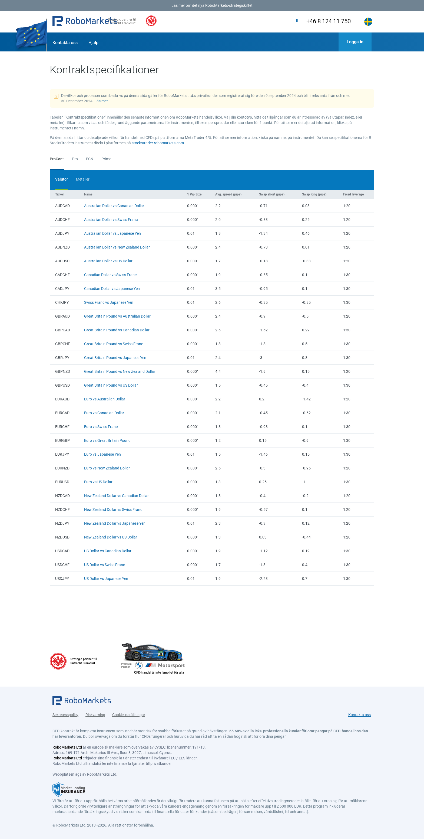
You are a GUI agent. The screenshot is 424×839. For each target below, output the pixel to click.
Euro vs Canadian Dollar (104, 413)
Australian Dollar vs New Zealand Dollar (117, 247)
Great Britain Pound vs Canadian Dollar (117, 330)
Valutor (61, 179)
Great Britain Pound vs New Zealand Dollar (119, 371)
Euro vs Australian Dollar (104, 399)
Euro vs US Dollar (98, 482)
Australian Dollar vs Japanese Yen (112, 233)
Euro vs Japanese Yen (102, 454)
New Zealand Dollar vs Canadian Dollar (116, 496)
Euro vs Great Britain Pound (107, 440)
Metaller (83, 179)
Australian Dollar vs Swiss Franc (111, 219)
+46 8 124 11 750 (322, 21)
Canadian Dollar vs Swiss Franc (110, 275)
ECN (89, 159)
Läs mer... (102, 101)
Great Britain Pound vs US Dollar (111, 385)
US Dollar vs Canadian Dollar (107, 551)
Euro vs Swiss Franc (101, 427)
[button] (84, 21)
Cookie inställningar (128, 712)
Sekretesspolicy (65, 712)
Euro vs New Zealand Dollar (107, 468)
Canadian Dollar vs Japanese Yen (112, 288)
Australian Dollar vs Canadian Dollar (114, 206)
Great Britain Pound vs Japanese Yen (115, 357)
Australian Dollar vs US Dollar (108, 261)
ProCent (57, 159)
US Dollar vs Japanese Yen (106, 578)
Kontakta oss (65, 42)
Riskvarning (95, 712)
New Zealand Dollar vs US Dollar (110, 537)
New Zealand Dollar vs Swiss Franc (113, 509)
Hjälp (93, 42)
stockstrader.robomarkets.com (158, 143)
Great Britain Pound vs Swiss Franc (113, 344)
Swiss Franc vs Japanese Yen (108, 302)
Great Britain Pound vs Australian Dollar (117, 316)
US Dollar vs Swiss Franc (104, 565)
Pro (75, 159)
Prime (106, 159)
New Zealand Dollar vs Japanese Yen (114, 523)
